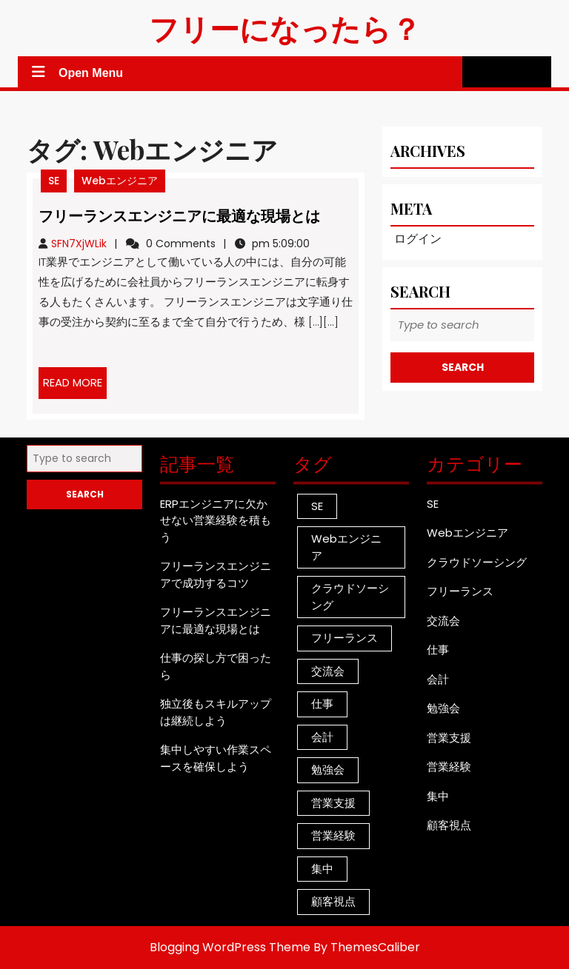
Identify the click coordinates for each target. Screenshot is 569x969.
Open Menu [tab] (75, 72)
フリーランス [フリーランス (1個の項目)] (344, 638)
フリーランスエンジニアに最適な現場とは (179, 215)
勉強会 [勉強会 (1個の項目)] (328, 769)
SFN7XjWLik (79, 243)
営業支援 (449, 737)
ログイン (418, 238)
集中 (438, 796)
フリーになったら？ (285, 27)
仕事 (438, 649)
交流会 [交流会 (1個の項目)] (328, 671)
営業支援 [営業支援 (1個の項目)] (333, 803)
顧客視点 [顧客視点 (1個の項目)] (333, 901)
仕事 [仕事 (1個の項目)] (322, 703)
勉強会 (443, 708)
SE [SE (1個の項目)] (317, 506)
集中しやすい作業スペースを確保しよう (215, 758)
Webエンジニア (119, 180)
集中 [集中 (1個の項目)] (322, 868)
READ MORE (75, 386)
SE (53, 180)
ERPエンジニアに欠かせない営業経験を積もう (215, 520)
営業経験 (449, 766)
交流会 (443, 620)
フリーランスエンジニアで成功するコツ (215, 574)
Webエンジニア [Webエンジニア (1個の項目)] (346, 547)
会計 (438, 679)
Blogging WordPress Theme (230, 947)
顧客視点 (449, 825)
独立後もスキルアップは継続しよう (215, 712)
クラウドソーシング (477, 562)
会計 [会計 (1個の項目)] (322, 737)
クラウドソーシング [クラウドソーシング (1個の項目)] (350, 596)
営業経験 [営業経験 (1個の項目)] (333, 835)
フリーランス (460, 591)
